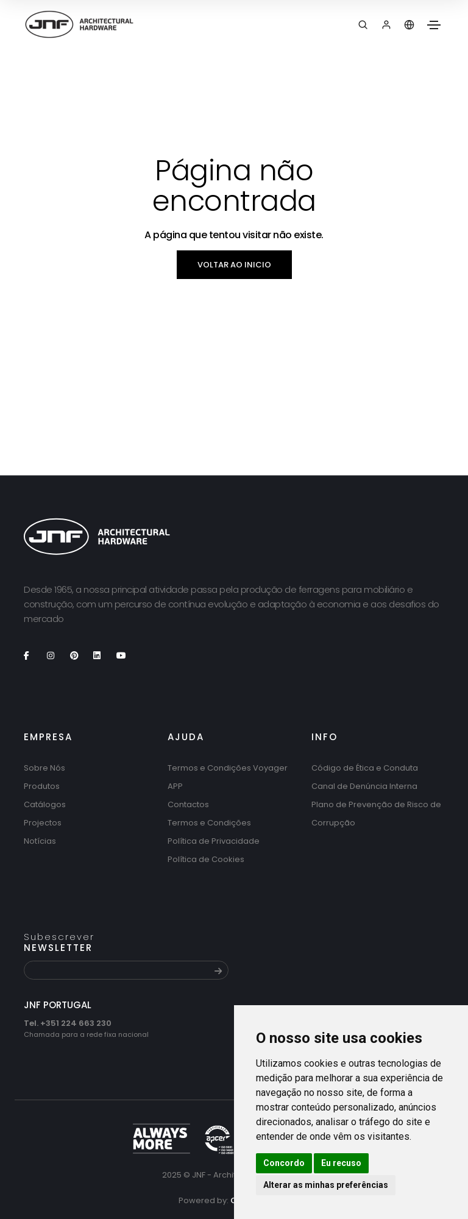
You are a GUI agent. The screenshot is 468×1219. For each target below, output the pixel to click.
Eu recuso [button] (341, 1163)
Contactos (188, 804)
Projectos (43, 823)
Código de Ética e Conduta (364, 768)
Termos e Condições (209, 823)
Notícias (40, 841)
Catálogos (45, 804)
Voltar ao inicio (234, 264)
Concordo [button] (284, 1163)
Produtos (42, 786)
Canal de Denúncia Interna (364, 786)
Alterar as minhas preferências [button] (325, 1185)
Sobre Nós (44, 768)
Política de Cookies (206, 859)
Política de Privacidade (214, 841)
